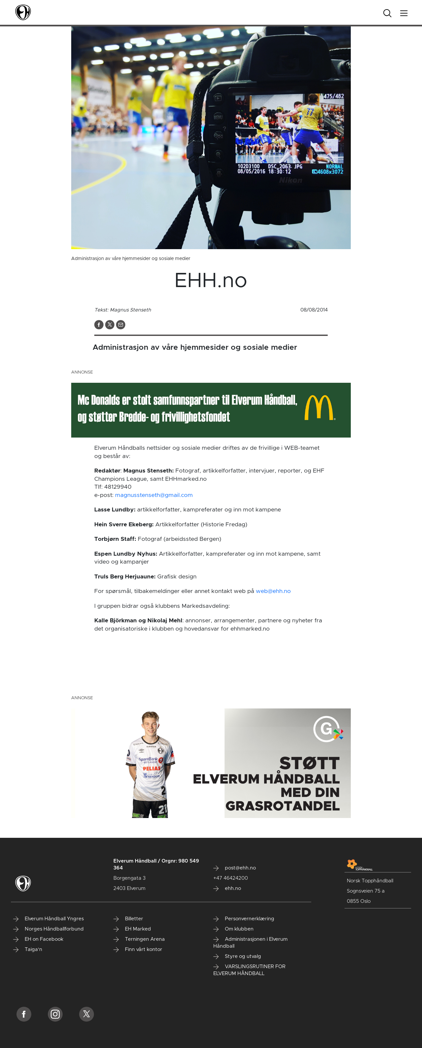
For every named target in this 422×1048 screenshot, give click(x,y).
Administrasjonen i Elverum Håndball (250, 943)
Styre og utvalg (237, 956)
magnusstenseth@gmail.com (154, 495)
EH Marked (132, 929)
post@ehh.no (234, 868)
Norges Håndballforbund (48, 929)
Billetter (128, 919)
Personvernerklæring (243, 919)
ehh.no (227, 888)
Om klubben (233, 929)
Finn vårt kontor (137, 949)
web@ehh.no (273, 591)
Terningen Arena (139, 939)
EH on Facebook (38, 939)
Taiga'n (27, 949)
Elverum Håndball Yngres (48, 919)
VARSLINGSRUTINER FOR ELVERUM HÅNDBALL (249, 970)
